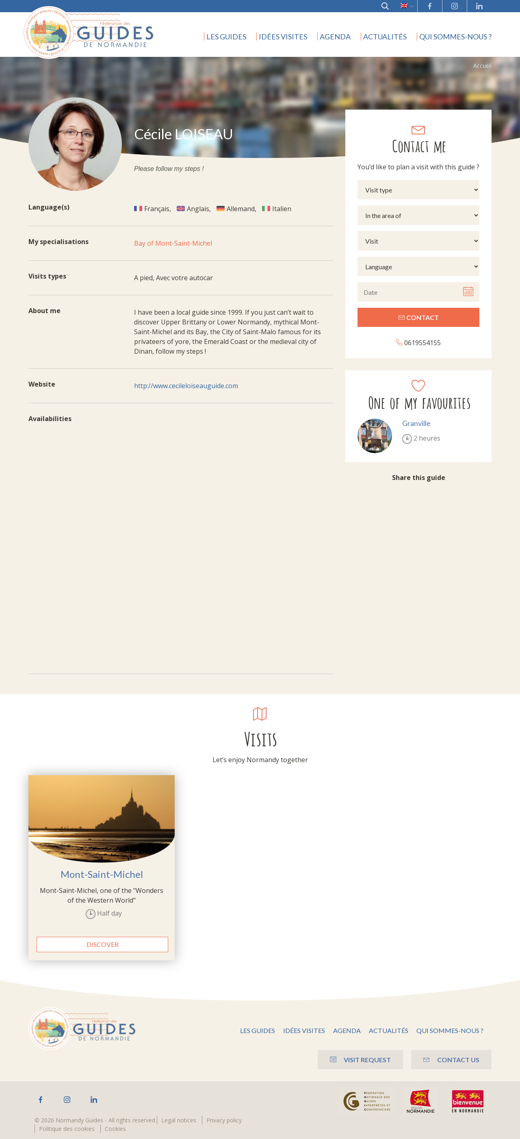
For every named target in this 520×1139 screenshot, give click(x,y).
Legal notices (178, 1120)
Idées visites (283, 36)
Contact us (451, 1059)
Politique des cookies (67, 1129)
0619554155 (418, 342)
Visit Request (360, 1059)
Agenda (335, 36)
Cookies (115, 1129)
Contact (419, 317)
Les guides (226, 36)
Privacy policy (224, 1120)
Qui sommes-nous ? (455, 36)
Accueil (482, 65)
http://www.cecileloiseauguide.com (186, 385)
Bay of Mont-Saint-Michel (173, 243)
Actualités (385, 36)
